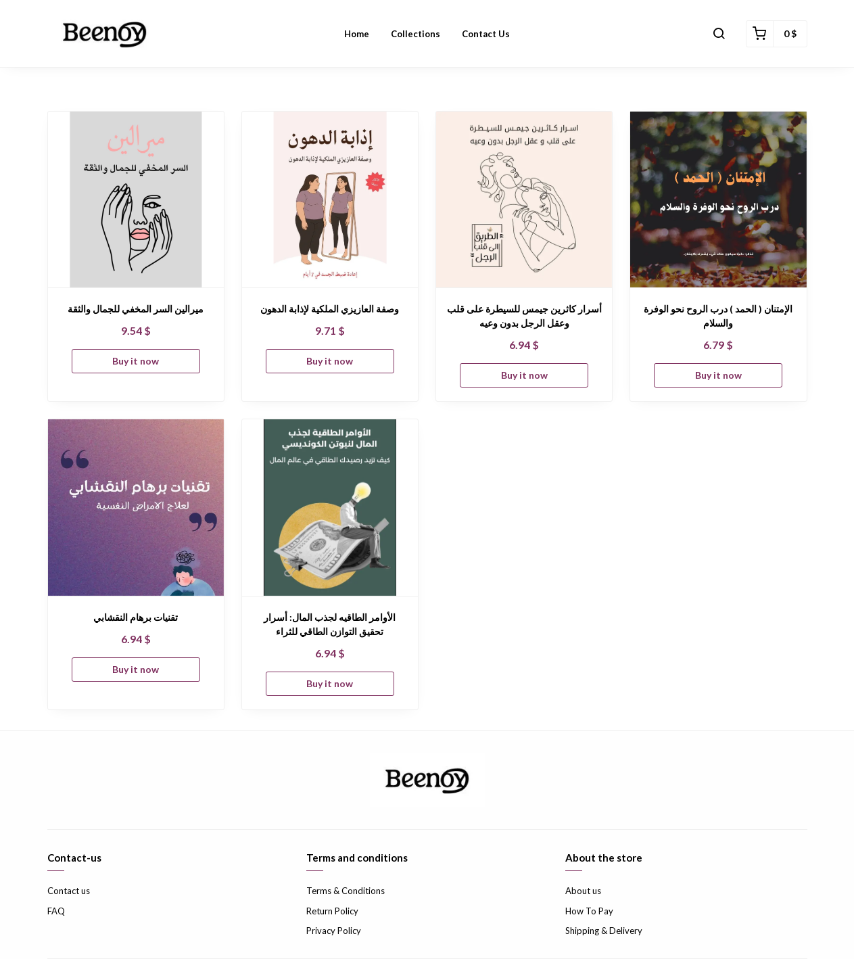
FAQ (56, 911)
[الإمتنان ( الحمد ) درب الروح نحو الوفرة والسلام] (718, 199)
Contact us (68, 890)
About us (583, 890)
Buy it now (135, 361)
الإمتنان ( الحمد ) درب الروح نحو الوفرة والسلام (718, 316)
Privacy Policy (333, 930)
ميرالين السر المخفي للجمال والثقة (136, 308)
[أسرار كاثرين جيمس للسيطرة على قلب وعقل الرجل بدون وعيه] (524, 199)
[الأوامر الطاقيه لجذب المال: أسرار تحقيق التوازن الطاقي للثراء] (330, 507)
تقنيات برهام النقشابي (135, 617)
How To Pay (589, 911)
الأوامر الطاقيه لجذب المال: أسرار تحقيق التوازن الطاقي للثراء (330, 624)
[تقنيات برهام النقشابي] (136, 507)
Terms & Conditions (345, 890)
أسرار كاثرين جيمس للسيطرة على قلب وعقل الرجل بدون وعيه (524, 316)
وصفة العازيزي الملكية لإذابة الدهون (329, 308)
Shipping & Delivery (603, 930)
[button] (718, 33)
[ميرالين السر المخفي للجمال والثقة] (136, 199)
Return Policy (332, 911)
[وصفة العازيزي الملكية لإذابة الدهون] (330, 199)
